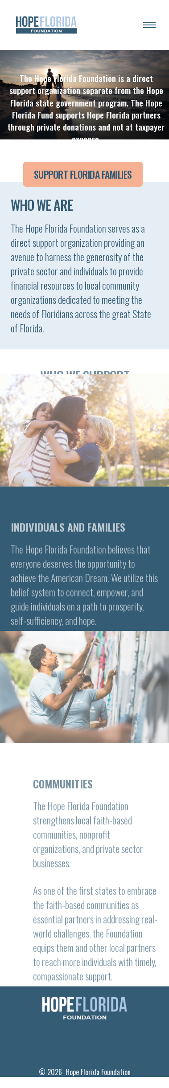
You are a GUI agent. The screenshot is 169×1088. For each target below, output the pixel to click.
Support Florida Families (83, 174)
